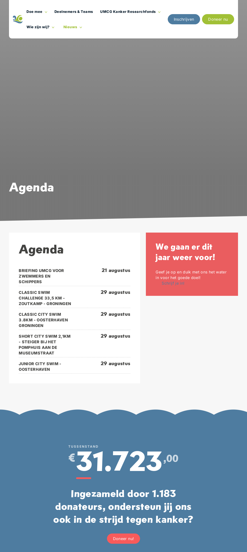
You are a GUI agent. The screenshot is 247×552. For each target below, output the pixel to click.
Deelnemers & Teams (73, 11)
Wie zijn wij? (41, 29)
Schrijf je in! (173, 283)
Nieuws (73, 29)
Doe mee (37, 13)
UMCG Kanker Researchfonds (131, 13)
